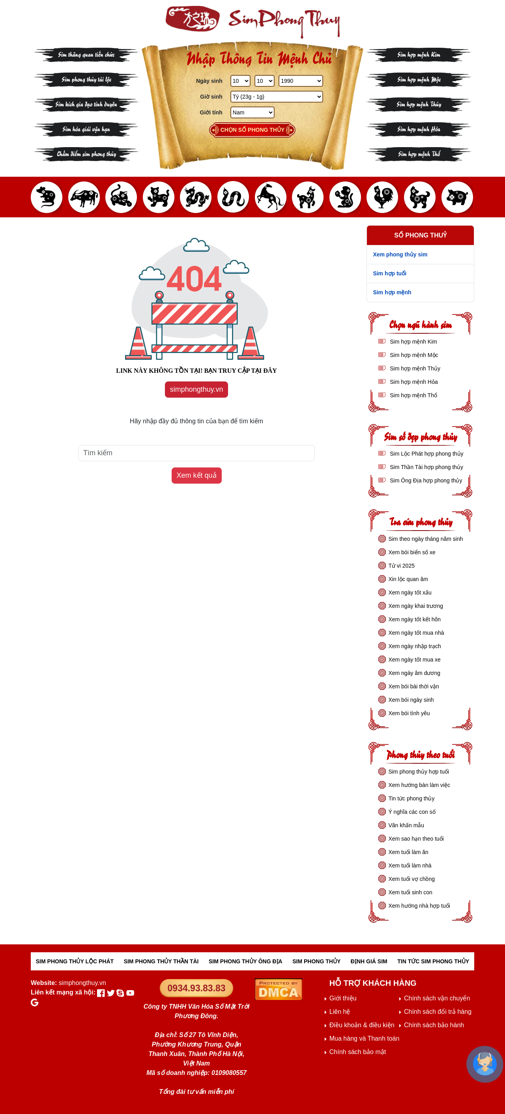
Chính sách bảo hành (434, 1025)
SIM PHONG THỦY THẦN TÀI (161, 961)
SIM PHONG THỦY (316, 961)
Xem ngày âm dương (414, 673)
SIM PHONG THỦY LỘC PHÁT (75, 961)
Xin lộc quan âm (408, 579)
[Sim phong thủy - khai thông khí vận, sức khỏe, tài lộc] (252, 22)
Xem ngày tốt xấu (409, 592)
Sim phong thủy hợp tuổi (418, 771)
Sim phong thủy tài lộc (86, 79)
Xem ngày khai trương (415, 606)
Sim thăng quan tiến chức (86, 54)
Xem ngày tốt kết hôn (414, 619)
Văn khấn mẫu (406, 825)
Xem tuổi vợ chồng (411, 879)
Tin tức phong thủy (411, 798)
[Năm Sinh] (301, 81)
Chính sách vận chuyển (437, 998)
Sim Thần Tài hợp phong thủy (425, 467)
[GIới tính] (252, 112)
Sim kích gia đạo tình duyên (86, 103)
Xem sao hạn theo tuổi (416, 839)
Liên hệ (339, 1011)
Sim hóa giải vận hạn (86, 128)
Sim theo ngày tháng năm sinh (425, 539)
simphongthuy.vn (196, 389)
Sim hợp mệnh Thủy (419, 103)
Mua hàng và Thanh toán (364, 1038)
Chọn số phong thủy (253, 130)
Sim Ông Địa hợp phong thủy (425, 480)
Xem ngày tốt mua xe (414, 659)
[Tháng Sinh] (264, 81)
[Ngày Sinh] (240, 81)
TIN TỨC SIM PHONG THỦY (433, 961)
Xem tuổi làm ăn (408, 852)
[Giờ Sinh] (276, 97)
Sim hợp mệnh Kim (418, 54)
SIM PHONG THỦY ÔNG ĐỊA (245, 961)
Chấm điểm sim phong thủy (86, 153)
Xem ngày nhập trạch (414, 646)
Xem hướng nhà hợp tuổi (419, 906)
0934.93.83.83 (197, 988)
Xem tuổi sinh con (410, 892)
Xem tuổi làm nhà (409, 865)
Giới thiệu (343, 998)
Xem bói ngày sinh (411, 700)
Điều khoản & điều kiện (362, 1025)
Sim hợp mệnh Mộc (419, 79)
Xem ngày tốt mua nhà (416, 633)
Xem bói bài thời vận (413, 686)
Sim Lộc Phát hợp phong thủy (425, 453)
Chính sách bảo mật (357, 1052)
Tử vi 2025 (401, 566)
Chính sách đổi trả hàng (437, 1011)
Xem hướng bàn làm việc (419, 785)
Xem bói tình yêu (409, 713)
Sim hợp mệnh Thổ (419, 153)
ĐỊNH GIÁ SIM (369, 961)
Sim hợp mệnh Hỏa (418, 128)
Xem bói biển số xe (412, 552)
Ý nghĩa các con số (411, 812)
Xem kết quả (197, 475)
